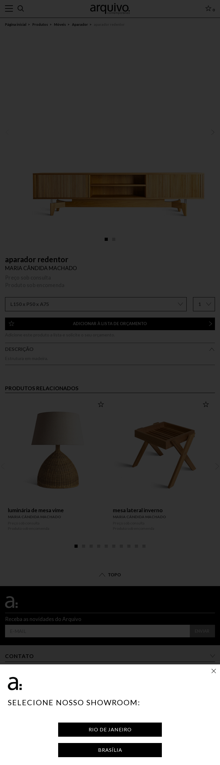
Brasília (110, 750)
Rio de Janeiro (110, 729)
